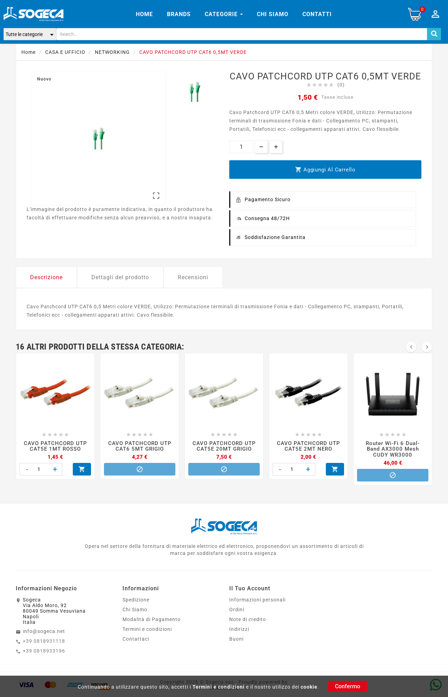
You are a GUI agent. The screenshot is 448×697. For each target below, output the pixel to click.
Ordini (236, 609)
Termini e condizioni (218, 687)
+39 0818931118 (44, 641)
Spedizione (135, 600)
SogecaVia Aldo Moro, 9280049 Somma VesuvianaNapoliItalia (54, 611)
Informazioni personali (257, 600)
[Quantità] (241, 146)
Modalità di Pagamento (151, 619)
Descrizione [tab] (46, 277)
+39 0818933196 (44, 651)
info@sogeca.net (44, 631)
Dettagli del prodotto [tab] (120, 277)
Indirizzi (239, 629)
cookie (309, 687)
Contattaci (135, 639)
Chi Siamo (134, 609)
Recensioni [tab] (193, 277)
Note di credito (247, 619)
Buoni (236, 639)
